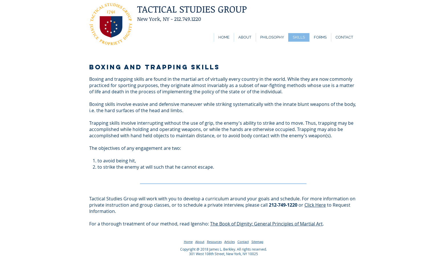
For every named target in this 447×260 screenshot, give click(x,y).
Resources (214, 241)
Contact (243, 241)
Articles (229, 241)
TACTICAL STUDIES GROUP (192, 9)
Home (188, 241)
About (199, 241)
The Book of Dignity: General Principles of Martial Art (266, 224)
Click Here (315, 205)
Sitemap (257, 241)
